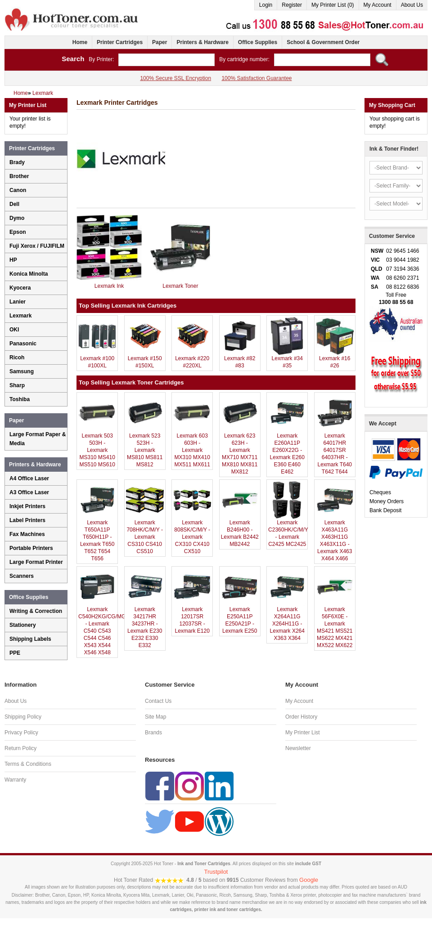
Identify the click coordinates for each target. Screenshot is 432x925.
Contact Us (158, 701)
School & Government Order (323, 42)
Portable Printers (31, 548)
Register (292, 5)
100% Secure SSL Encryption (175, 78)
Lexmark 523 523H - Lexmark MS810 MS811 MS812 (144, 450)
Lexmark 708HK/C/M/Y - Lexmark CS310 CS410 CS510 (144, 536)
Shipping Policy (22, 717)
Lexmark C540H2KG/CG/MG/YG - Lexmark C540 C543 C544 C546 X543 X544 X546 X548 (106, 631)
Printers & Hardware (202, 42)
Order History (301, 717)
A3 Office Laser (29, 492)
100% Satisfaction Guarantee (256, 78)
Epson (17, 232)
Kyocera (20, 288)
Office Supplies (257, 42)
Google (308, 879)
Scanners (21, 576)
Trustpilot (216, 871)
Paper (159, 42)
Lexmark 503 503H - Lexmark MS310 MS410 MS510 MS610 (97, 450)
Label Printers (27, 520)
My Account (378, 5)
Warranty (15, 780)
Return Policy (20, 748)
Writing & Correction (35, 611)
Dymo (16, 218)
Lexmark (20, 316)
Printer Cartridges (120, 42)
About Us (412, 5)
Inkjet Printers (27, 506)
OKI (14, 329)
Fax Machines (27, 534)
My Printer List (302, 732)
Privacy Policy (21, 732)
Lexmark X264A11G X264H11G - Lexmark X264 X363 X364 (287, 623)
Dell (14, 204)
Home (79, 42)
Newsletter (298, 748)
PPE (14, 653)
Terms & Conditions (27, 764)
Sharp (17, 385)
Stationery (22, 625)
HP (13, 260)
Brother (19, 176)
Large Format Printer (36, 562)
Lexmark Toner (180, 286)
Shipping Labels (30, 639)
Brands (153, 732)
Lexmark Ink (109, 286)
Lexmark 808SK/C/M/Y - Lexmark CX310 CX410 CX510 (192, 536)
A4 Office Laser (29, 478)
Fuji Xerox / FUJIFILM (36, 246)
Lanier (17, 302)
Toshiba (19, 399)
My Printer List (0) (332, 5)
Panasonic (22, 343)
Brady (17, 162)
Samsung (21, 371)
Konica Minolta (28, 274)
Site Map (155, 717)
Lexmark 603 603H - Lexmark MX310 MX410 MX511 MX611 (192, 450)
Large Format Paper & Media (37, 439)
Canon (17, 190)
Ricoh (16, 357)
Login (265, 5)
